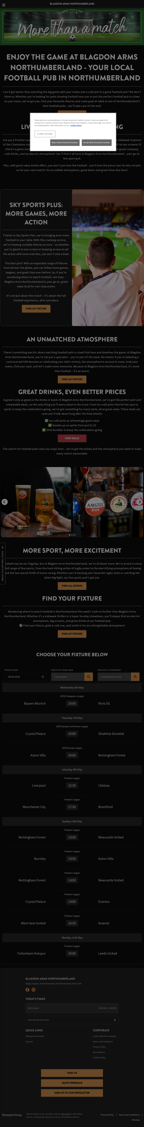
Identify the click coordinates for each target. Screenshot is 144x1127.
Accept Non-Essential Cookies (96, 142)
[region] (73, 132)
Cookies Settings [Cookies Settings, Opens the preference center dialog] (45, 134)
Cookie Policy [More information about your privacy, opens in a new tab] (76, 125)
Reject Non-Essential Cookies (65, 142)
